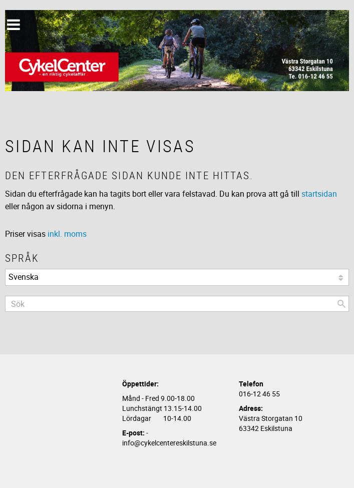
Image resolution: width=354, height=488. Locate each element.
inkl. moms (67, 233)
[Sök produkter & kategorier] (177, 304)
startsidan (319, 193)
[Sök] (341, 303)
